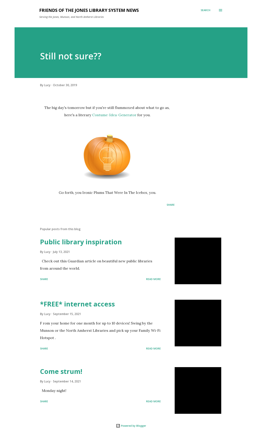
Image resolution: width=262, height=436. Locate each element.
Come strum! (61, 371)
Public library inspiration (81, 241)
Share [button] (171, 204)
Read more (153, 279)
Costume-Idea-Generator (114, 115)
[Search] (205, 10)
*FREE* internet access (77, 304)
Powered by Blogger (131, 425)
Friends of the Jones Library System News (89, 10)
